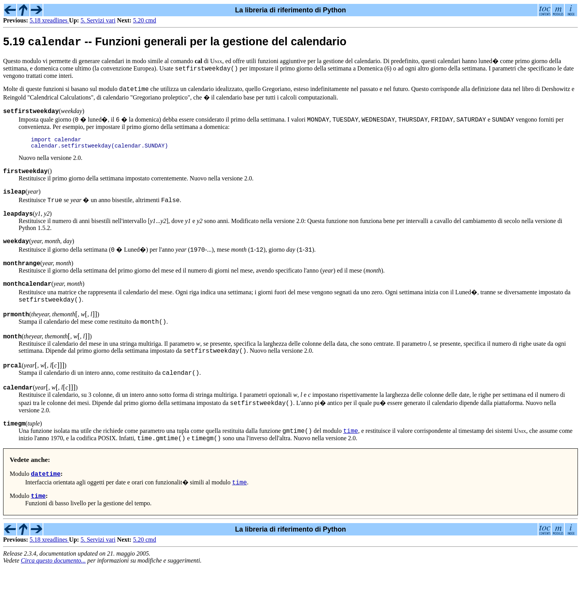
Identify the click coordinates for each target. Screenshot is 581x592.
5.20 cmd (144, 20)
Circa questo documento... (53, 585)
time (350, 452)
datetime (46, 497)
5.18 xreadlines (49, 20)
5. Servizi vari (98, 20)
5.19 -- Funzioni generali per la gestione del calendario (174, 43)
